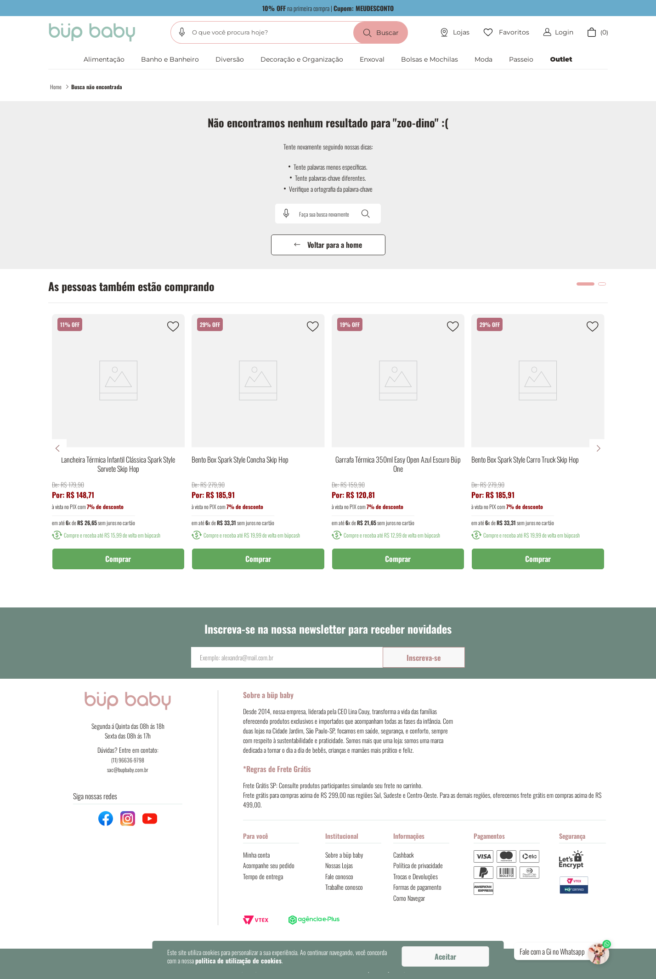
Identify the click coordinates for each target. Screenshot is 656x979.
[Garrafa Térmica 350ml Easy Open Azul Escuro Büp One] (398, 448)
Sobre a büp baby (344, 854)
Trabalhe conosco (344, 887)
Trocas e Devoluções (415, 876)
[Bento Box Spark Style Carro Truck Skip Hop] (538, 448)
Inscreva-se (424, 657)
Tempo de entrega (263, 876)
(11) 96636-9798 (127, 760)
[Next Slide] (598, 448)
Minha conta (256, 854)
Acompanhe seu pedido (268, 865)
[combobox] (289, 32)
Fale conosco (339, 876)
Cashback (403, 854)
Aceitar (445, 956)
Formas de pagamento (417, 887)
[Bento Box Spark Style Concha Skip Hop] (258, 448)
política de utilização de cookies (238, 960)
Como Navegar (409, 898)
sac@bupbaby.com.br (127, 769)
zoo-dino (97, 87)
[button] (181, 32)
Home (56, 87)
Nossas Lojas (339, 865)
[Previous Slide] (57, 448)
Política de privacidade (418, 865)
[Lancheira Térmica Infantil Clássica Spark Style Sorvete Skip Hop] (118, 448)
